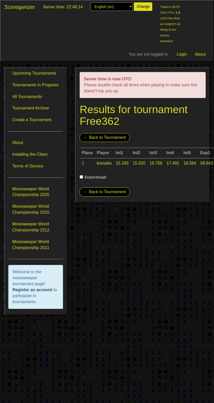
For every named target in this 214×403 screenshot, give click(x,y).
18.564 (189, 163)
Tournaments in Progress (35, 85)
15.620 (139, 163)
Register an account (32, 290)
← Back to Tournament (105, 137)
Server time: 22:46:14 (63, 7)
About (200, 54)
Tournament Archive (30, 108)
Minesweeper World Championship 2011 (30, 244)
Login (182, 54)
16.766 (156, 163)
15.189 (122, 163)
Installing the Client (29, 154)
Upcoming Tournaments (34, 73)
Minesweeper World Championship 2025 (30, 192)
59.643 (206, 163)
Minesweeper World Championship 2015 (30, 209)
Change (143, 6)
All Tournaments (27, 96)
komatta (104, 163)
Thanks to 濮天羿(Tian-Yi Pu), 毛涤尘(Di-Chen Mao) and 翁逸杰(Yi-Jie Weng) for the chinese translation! (170, 24)
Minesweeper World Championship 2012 (30, 227)
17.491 (173, 163)
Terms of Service (27, 166)
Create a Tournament (31, 120)
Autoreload (95, 177)
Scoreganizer (19, 7)
